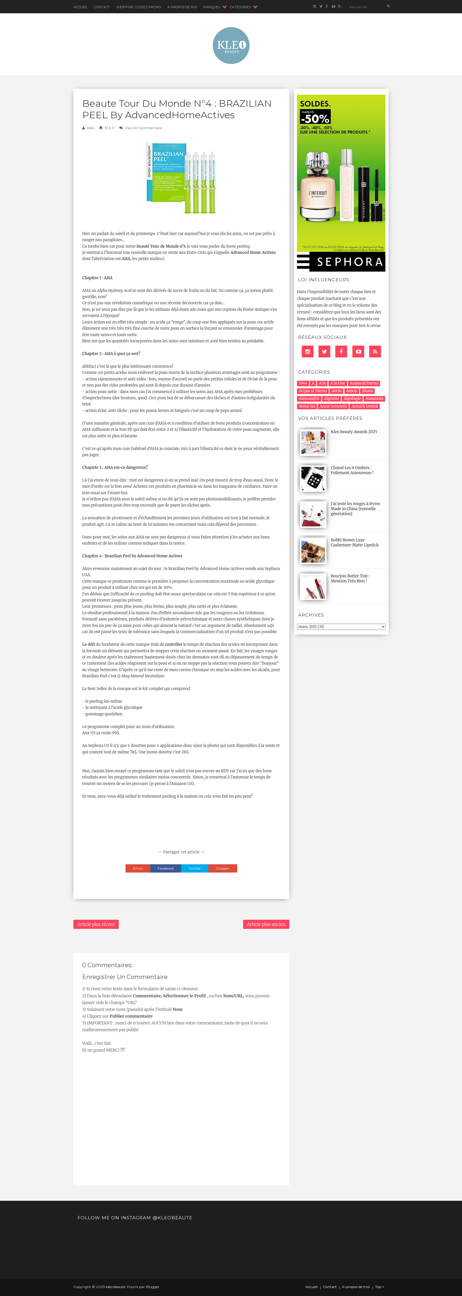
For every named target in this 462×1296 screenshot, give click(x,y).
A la (322, 383)
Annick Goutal (365, 406)
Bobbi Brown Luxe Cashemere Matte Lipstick (355, 543)
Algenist (331, 398)
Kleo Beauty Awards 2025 (354, 431)
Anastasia (374, 398)
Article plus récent (96, 924)
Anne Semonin (333, 406)
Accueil (81, 7)
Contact (102, 7)
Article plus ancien (266, 924)
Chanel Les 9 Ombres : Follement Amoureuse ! (352, 470)
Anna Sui (307, 406)
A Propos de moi (182, 7)
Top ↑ (379, 1287)
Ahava (367, 390)
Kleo (90, 128)
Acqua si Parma (313, 390)
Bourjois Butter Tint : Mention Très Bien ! (350, 579)
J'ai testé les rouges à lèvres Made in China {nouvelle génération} (355, 508)
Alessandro (309, 398)
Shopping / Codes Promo (138, 7)
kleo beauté (115, 1286)
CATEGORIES (240, 7)
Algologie (352, 398)
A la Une (337, 383)
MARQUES (211, 7)
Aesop (351, 390)
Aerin (336, 390)
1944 (303, 383)
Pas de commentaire (143, 128)
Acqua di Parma (364, 383)
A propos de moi (356, 1287)
